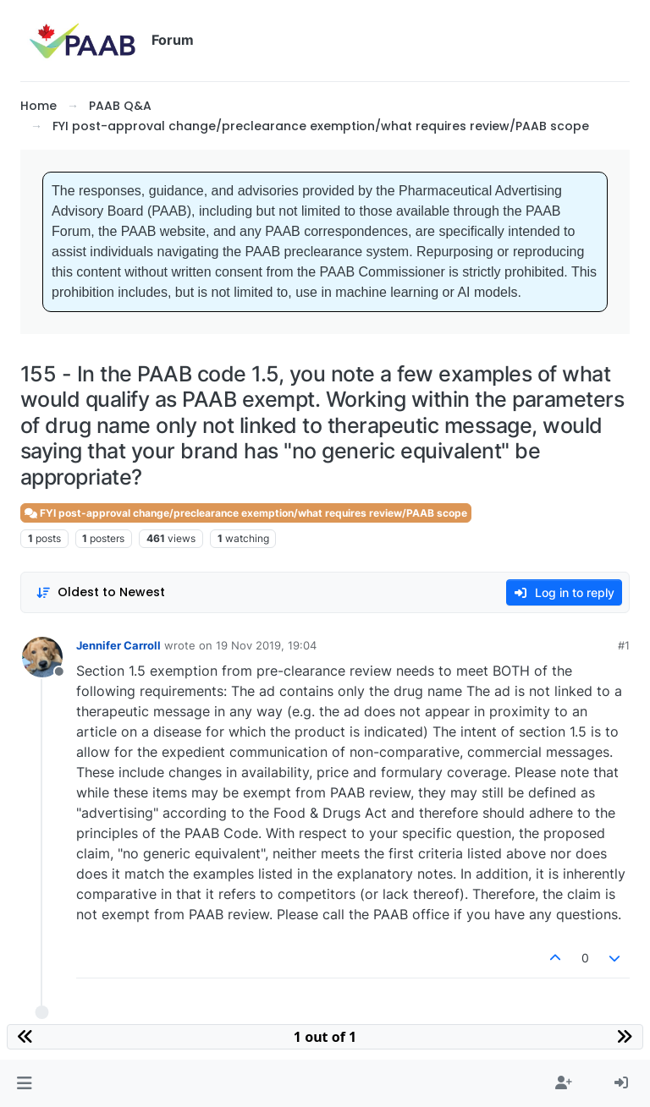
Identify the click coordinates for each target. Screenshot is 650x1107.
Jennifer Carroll (118, 645)
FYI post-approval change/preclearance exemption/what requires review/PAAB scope (246, 513)
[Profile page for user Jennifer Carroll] (42, 657)
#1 (624, 645)
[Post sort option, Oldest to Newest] (100, 592)
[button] (24, 1083)
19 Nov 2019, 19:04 (266, 645)
